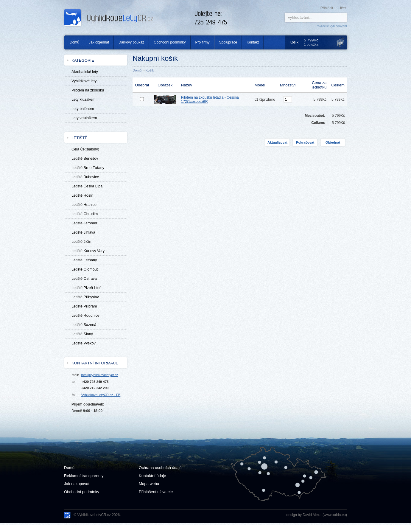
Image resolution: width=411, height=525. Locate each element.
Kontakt (253, 42)
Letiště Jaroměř (84, 223)
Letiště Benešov (84, 158)
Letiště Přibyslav (85, 297)
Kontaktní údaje (152, 475)
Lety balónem (82, 109)
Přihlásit (326, 8)
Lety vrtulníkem (84, 118)
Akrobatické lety (84, 72)
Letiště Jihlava (83, 232)
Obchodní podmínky (170, 42)
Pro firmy (202, 42)
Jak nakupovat (76, 483)
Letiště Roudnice (85, 315)
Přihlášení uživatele (156, 492)
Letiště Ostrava (84, 279)
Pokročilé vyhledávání (331, 26)
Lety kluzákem (83, 99)
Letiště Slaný (82, 334)
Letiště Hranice (83, 205)
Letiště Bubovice (85, 177)
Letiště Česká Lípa (86, 186)
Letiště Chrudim (84, 214)
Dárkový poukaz (131, 42)
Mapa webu (149, 483)
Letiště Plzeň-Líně (86, 288)
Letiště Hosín (82, 195)
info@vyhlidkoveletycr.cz (99, 375)
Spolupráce (228, 42)
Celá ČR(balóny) (85, 149)
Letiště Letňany (84, 260)
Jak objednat (99, 42)
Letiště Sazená (83, 325)
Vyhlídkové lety (83, 81)
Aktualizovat (277, 142)
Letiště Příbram (84, 306)
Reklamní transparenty (84, 475)
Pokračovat (305, 142)
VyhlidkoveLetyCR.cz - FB (100, 395)
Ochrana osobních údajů (160, 467)
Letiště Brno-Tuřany (87, 168)
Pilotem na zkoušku (87, 90)
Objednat (333, 142)
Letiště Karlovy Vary (88, 251)
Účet (342, 8)
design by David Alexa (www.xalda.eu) (317, 515)
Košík (149, 70)
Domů (72, 42)
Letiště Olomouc (85, 269)
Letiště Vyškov (83, 343)
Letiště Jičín (81, 242)
